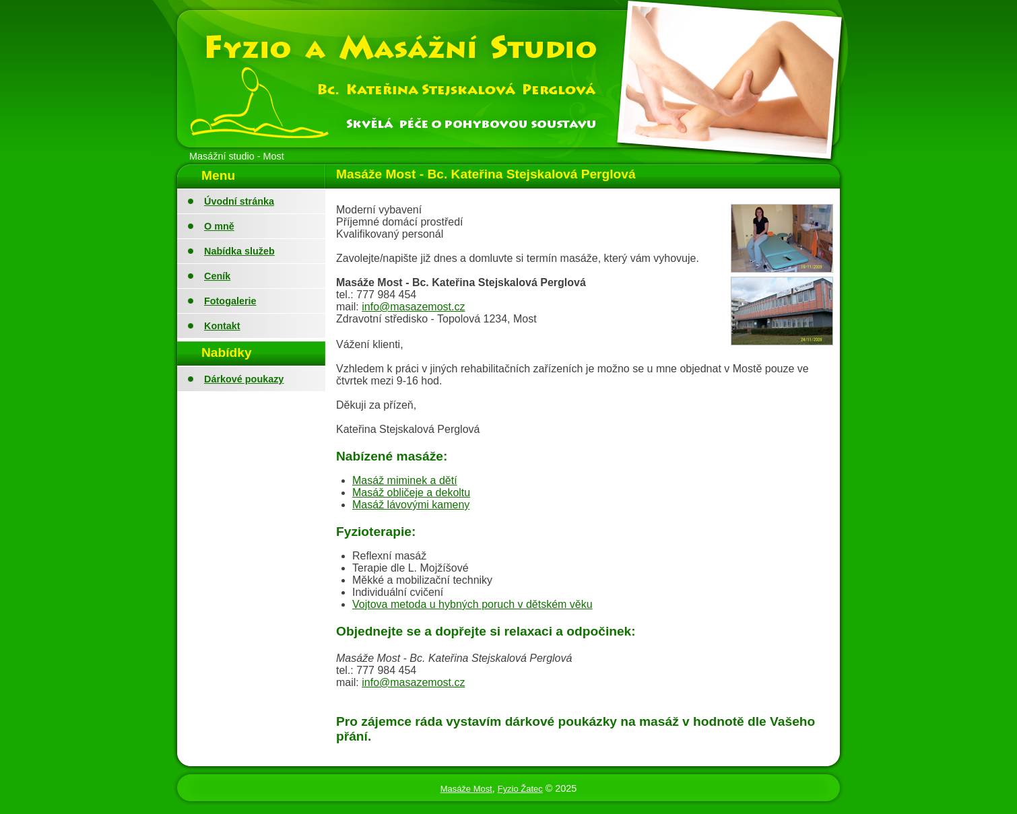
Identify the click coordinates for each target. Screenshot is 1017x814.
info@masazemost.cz (413, 306)
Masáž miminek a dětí (404, 480)
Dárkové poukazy (244, 379)
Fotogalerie (230, 301)
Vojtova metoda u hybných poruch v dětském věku (472, 604)
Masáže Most (466, 789)
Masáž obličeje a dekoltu (411, 492)
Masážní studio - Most (236, 156)
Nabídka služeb (239, 251)
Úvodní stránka (239, 201)
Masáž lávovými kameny (410, 504)
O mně (219, 226)
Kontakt (222, 325)
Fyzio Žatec (520, 789)
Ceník (217, 276)
